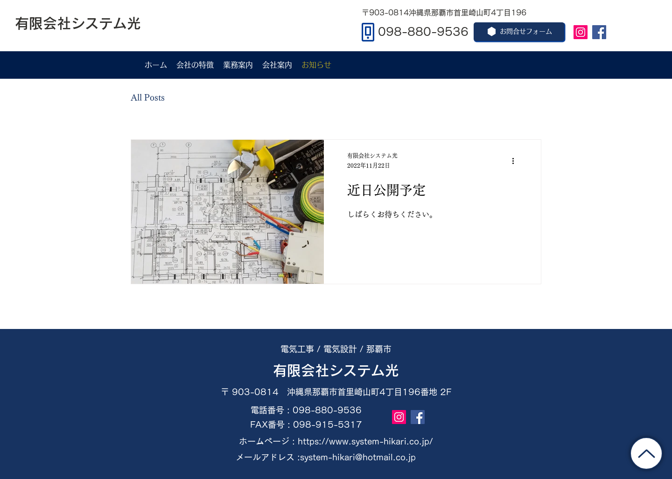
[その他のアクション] (516, 161)
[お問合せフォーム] (519, 31)
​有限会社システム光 (336, 370)
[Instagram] (581, 32)
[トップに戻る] (646, 453)
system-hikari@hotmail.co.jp (358, 457)
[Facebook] (599, 32)
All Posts (148, 97)
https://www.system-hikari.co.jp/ (365, 441)
